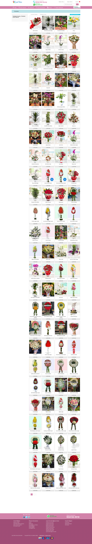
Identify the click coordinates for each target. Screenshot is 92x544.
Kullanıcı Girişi (61, 1)
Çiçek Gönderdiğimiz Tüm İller (51, 531)
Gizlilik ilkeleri (41, 535)
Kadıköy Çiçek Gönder (50, 528)
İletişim (30, 522)
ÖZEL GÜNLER (22, 7)
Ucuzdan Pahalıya (33, 14)
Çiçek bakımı (67, 522)
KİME (14, 7)
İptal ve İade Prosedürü (17, 524)
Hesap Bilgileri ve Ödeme (33, 524)
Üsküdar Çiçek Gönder (50, 530)
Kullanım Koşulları (16, 522)
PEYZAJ (49, 7)
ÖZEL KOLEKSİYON (40, 7)
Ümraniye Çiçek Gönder (50, 529)
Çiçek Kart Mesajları (68, 523)
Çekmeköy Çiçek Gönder (50, 527)
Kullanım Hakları (48, 535)
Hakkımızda (31, 523)
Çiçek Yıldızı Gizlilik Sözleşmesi (18, 523)
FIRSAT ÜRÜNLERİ (58, 7)
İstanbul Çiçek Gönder (50, 522)
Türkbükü (16, 11)
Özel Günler (67, 524)
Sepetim (77, 1)
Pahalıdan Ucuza (42, 14)
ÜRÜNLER (31, 7)
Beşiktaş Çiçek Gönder (50, 524)
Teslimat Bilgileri (32, 527)
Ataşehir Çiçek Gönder (50, 523)
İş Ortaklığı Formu (32, 528)
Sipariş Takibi (69, 1)
